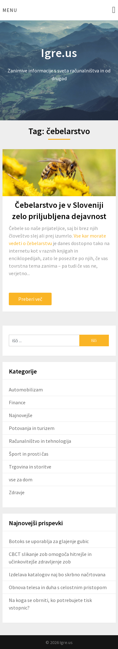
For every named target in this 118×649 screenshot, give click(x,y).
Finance (17, 402)
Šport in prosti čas (28, 454)
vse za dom (20, 479)
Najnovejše (20, 415)
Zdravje (17, 492)
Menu (10, 10)
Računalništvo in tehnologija (40, 441)
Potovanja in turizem (31, 428)
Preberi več (30, 299)
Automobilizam (26, 389)
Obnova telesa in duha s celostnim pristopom (58, 587)
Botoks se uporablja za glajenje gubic (49, 541)
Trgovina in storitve (30, 466)
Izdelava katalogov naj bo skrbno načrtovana (57, 574)
